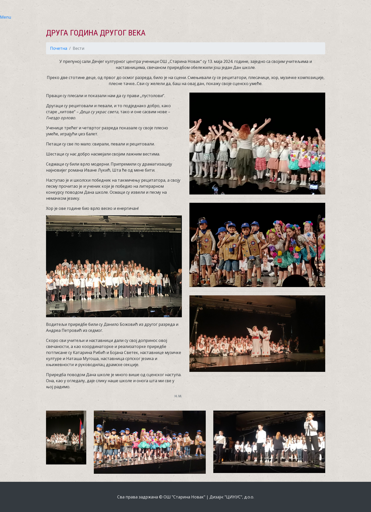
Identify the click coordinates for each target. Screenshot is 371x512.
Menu (5, 17)
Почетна (58, 48)
